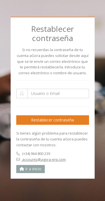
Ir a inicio (30, 168)
